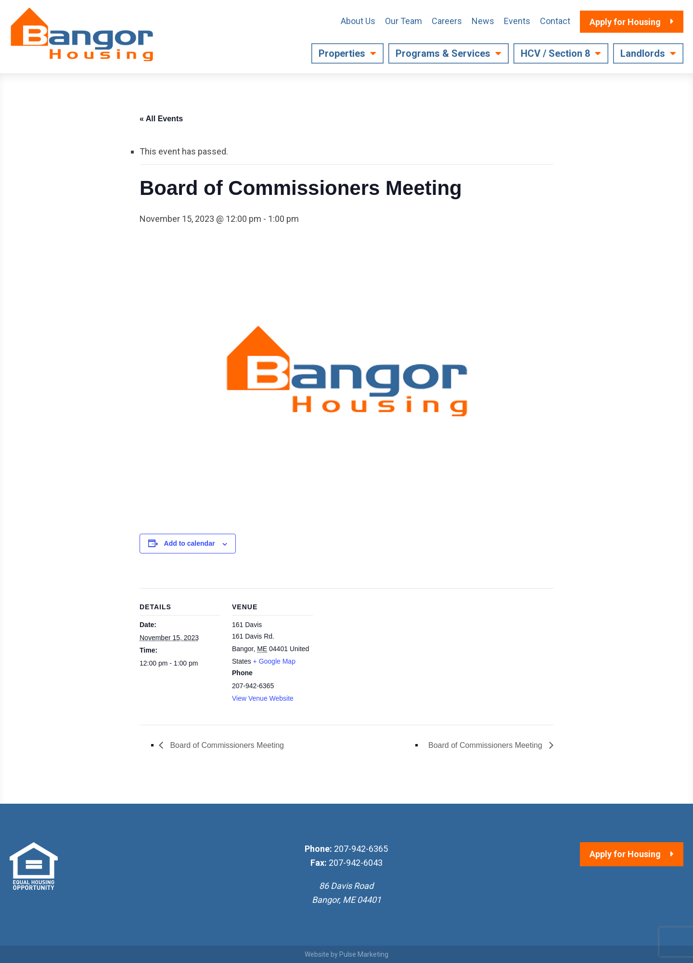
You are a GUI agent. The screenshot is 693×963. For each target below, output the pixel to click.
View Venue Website (263, 698)
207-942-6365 (361, 849)
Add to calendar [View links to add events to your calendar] (189, 543)
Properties (342, 53)
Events (517, 21)
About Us (358, 21)
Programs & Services (443, 53)
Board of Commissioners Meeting (226, 745)
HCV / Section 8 (555, 53)
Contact (555, 21)
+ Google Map (274, 661)
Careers (447, 21)
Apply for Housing (625, 854)
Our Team (403, 21)
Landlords (642, 53)
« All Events (161, 119)
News (483, 21)
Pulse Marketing (363, 954)
